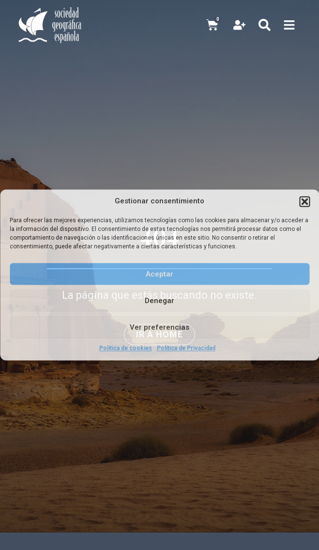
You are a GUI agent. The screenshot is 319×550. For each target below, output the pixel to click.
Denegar (159, 300)
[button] (304, 201)
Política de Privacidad (186, 348)
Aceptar (159, 274)
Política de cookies (125, 348)
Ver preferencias (159, 327)
